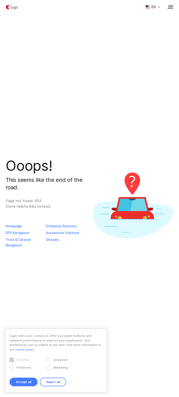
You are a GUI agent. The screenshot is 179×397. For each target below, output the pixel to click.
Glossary (52, 240)
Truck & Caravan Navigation (18, 242)
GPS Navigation (17, 233)
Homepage (14, 226)
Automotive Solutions (62, 233)
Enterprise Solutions (61, 226)
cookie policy (24, 349)
